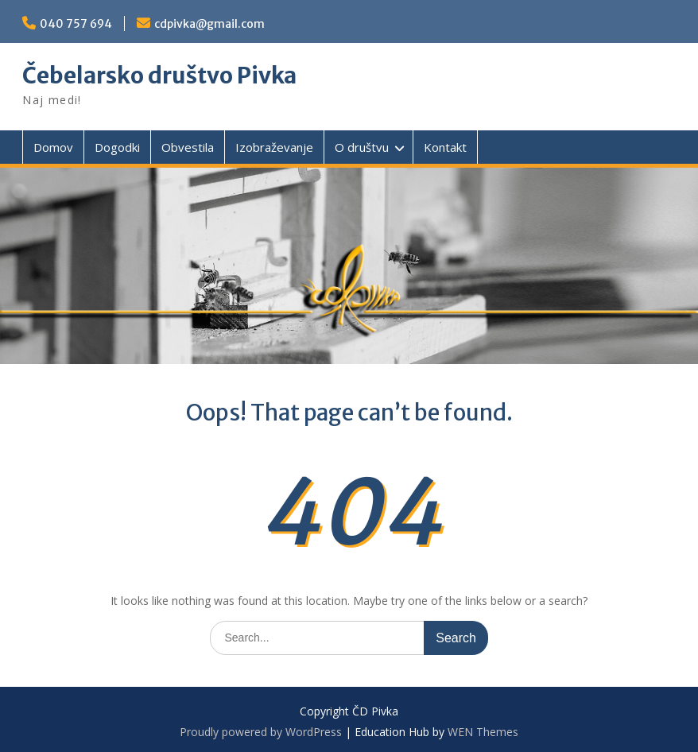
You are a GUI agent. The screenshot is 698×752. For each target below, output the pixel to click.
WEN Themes (483, 731)
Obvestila (187, 147)
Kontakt (445, 147)
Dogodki (117, 147)
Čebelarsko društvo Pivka (159, 75)
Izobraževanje (274, 147)
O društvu (362, 147)
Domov (53, 147)
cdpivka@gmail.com (209, 24)
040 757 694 (76, 24)
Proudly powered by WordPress (261, 731)
